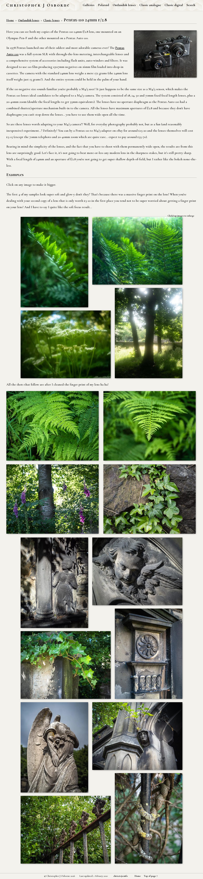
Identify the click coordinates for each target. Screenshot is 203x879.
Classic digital (174, 5)
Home (10, 20)
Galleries (88, 5)
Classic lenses (51, 20)
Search (191, 5)
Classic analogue (150, 5)
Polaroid (103, 5)
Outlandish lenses (124, 5)
